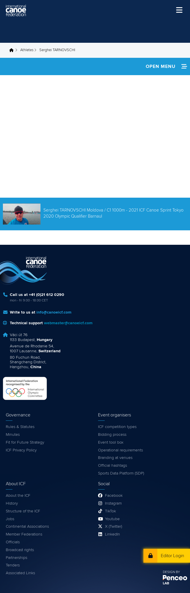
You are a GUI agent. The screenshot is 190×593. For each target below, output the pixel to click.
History (12, 503)
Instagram (113, 503)
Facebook (114, 496)
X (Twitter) (113, 527)
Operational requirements (120, 450)
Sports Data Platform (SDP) (121, 473)
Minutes (13, 435)
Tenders (13, 565)
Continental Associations (27, 527)
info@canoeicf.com (53, 312)
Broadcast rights (20, 550)
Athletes (27, 50)
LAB (166, 583)
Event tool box (110, 442)
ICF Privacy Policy (21, 450)
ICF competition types (117, 427)
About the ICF (18, 496)
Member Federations (24, 534)
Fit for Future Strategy (25, 442)
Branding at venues (115, 458)
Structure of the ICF (23, 511)
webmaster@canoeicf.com (68, 323)
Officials (13, 542)
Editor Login (172, 555)
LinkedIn (112, 534)
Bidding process (112, 435)
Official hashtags (112, 466)
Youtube (112, 519)
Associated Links (20, 573)
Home (13, 50)
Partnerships (16, 558)
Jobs (10, 519)
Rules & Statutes (20, 427)
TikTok (110, 511)
